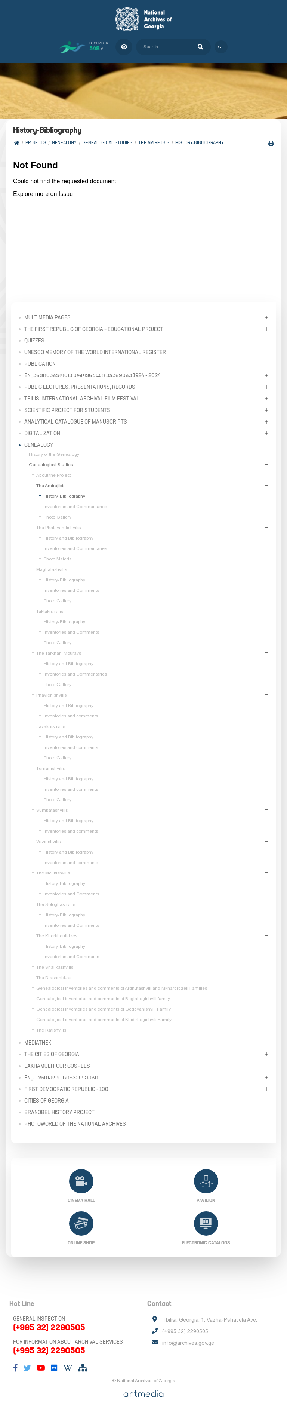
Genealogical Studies (107, 142)
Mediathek (37, 1042)
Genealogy (64, 142)
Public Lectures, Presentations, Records (79, 387)
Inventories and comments (71, 716)
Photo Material (58, 559)
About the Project (53, 475)
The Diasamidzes (54, 977)
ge (221, 47)
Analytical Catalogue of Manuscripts (75, 421)
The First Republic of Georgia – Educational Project (93, 329)
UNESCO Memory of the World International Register (95, 352)
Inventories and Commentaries (75, 506)
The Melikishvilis (53, 873)
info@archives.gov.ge (188, 1343)
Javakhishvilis (50, 726)
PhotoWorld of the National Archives (75, 1124)
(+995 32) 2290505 (49, 1327)
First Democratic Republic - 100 (66, 1089)
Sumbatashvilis (52, 810)
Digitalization (42, 433)
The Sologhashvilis (55, 904)
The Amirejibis (153, 142)
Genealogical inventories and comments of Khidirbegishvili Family (104, 1019)
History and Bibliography (68, 538)
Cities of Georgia (46, 1100)
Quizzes (34, 340)
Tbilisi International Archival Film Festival (81, 398)
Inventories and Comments (71, 590)
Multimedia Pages (47, 317)
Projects (35, 142)
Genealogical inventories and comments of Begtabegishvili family (103, 998)
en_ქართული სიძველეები (61, 1077)
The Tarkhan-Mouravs (58, 653)
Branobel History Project (59, 1112)
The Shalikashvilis (54, 967)
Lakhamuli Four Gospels (57, 1066)
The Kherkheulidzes (56, 935)
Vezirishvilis (48, 841)
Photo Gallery (57, 517)
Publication (40, 363)
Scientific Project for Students (67, 410)
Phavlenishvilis (51, 695)
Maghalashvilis (51, 569)
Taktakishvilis (49, 611)
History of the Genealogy (54, 454)
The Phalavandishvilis (58, 527)
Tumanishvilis (50, 768)
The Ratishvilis (51, 1030)
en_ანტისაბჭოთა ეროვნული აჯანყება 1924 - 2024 (92, 375)
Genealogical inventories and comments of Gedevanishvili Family (103, 1009)
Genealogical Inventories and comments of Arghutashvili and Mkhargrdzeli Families (121, 988)
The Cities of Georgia (51, 1054)
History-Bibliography (199, 142)
